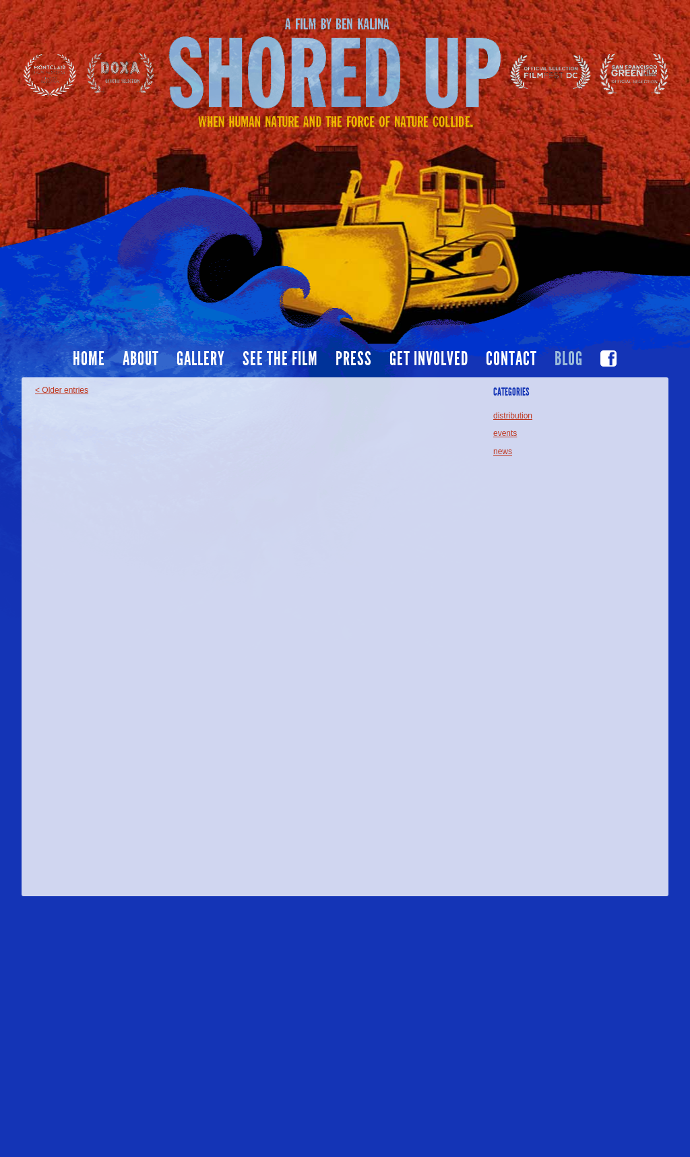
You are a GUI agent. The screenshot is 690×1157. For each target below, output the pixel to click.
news (502, 451)
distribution (512, 415)
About (141, 359)
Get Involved (428, 359)
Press (354, 359)
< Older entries (61, 390)
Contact (511, 359)
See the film (280, 359)
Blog (569, 359)
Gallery (201, 359)
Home (89, 359)
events (505, 433)
